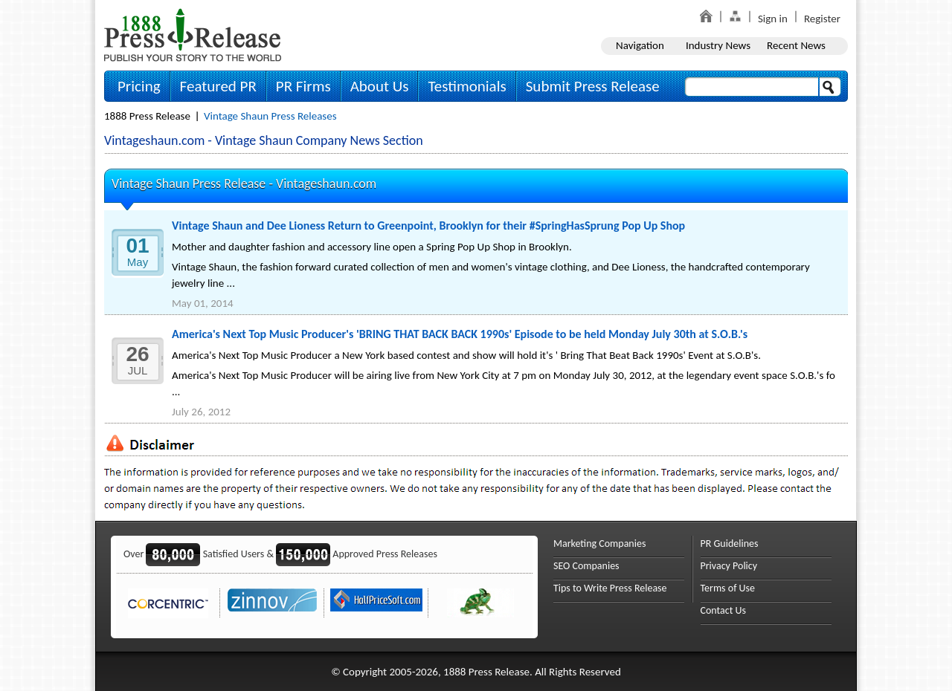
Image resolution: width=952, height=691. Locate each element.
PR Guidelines (730, 543)
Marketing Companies (599, 543)
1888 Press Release (147, 116)
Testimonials (467, 86)
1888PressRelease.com (192, 34)
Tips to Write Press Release (610, 588)
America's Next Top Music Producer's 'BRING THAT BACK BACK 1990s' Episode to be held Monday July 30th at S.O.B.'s (459, 334)
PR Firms (303, 86)
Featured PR (218, 86)
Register (822, 18)
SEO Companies (586, 565)
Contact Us (724, 610)
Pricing (139, 86)
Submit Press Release (593, 86)
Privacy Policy (729, 565)
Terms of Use (728, 588)
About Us (379, 86)
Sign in (773, 18)
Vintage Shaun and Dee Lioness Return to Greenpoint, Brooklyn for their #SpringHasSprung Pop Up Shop (428, 225)
